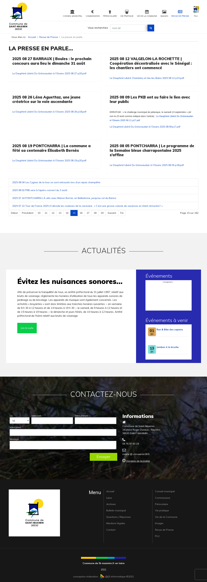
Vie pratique (126, 13)
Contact (110, 529)
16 (81, 212)
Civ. (11, 415)
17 (88, 212)
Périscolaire (110, 13)
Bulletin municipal (116, 510)
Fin (122, 212)
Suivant (112, 212)
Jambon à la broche (168, 347)
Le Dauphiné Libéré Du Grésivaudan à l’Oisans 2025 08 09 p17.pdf (145, 126)
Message (14, 439)
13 (60, 212)
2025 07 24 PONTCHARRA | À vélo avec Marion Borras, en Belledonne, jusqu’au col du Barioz (64, 198)
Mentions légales (115, 523)
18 (95, 212)
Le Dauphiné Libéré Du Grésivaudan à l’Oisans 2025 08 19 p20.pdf (49, 160)
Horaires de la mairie (138, 460)
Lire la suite (27, 327)
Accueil (110, 491)
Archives (111, 504)
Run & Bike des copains (170, 329)
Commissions (93, 13)
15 (74, 212)
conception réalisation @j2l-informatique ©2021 (103, 576)
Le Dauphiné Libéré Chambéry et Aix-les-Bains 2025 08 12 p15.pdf (147, 78)
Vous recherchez (98, 27)
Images (164, 13)
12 (53, 212)
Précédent (27, 212)
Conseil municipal (72, 13)
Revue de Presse (180, 13)
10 (39, 212)
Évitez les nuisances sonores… (69, 281)
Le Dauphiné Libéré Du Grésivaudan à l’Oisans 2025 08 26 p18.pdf (49, 111)
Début (14, 212)
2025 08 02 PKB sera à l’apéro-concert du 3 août (39, 190)
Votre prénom (82, 415)
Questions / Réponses (118, 516)
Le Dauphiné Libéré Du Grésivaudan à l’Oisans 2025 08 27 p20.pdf (49, 73)
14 (67, 212)
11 (46, 212)
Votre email (16, 427)
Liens (109, 497)
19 (102, 212)
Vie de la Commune (147, 13)
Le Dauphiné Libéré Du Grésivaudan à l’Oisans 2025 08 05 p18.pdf (147, 165)
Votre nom (37, 415)
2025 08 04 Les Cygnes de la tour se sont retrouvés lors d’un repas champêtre (56, 182)
